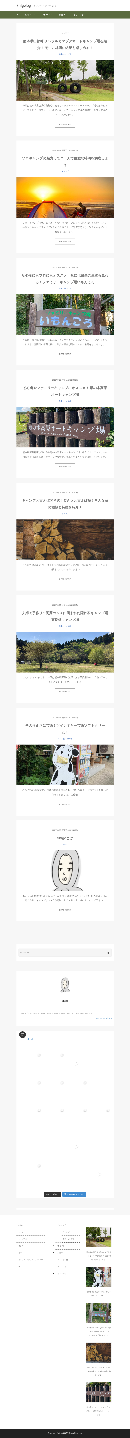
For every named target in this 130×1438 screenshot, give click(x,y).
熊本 (65, 739)
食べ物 (69, 739)
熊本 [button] (63, 15)
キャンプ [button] (31, 15)
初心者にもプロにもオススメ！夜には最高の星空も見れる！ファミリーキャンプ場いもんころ (99, 1331)
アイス (60, 739)
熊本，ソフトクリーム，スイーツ (30, 1260)
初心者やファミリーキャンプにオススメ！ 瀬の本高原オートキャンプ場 (98, 1411)
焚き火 (20, 1246)
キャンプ (65, 171)
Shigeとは (65, 838)
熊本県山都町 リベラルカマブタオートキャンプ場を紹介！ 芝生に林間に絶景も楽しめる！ (98, 1256)
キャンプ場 (78, 15)
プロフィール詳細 (103, 1018)
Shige (20, 1225)
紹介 (65, 844)
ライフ (47, 15)
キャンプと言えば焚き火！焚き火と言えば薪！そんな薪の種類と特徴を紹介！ (99, 1371)
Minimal (59, 1433)
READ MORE (65, 124)
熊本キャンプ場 (65, 54)
